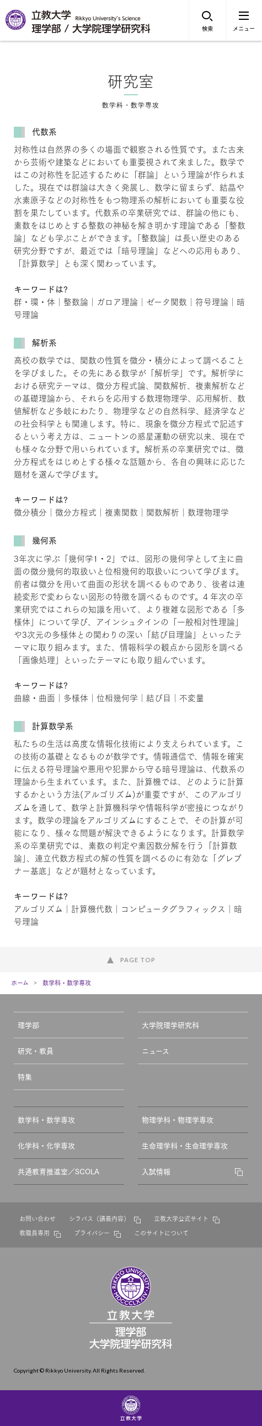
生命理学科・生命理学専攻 (185, 1145)
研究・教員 (36, 1050)
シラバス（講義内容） (99, 1218)
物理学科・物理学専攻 (177, 1119)
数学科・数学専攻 (66, 983)
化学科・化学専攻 (46, 1145)
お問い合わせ (37, 1218)
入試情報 (156, 1170)
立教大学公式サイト (181, 1218)
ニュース (155, 1050)
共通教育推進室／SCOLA (58, 1170)
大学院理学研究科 (170, 1024)
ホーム (20, 983)
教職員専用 (34, 1233)
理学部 (28, 1024)
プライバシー (92, 1233)
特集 (25, 1076)
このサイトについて (161, 1233)
